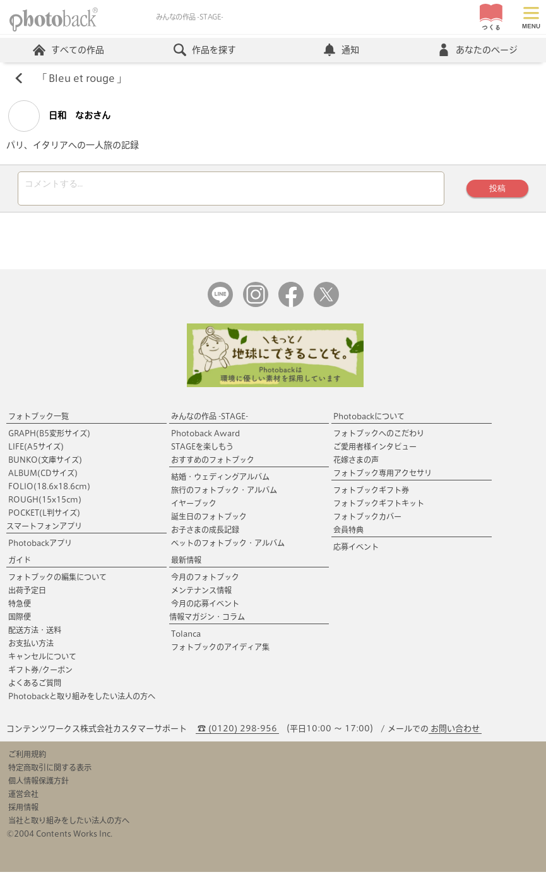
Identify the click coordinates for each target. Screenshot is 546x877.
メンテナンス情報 (201, 595)
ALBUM (43, 478)
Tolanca (186, 638)
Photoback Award (205, 438)
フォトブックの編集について (57, 582)
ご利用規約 (27, 759)
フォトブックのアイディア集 (220, 652)
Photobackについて (369, 421)
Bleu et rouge (82, 79)
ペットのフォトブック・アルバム (228, 548)
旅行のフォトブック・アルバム (224, 495)
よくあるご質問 (34, 688)
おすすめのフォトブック (212, 464)
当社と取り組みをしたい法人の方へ (68, 825)
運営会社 (23, 799)
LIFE (36, 451)
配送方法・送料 (34, 635)
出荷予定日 (27, 595)
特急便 (19, 608)
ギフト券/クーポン (40, 674)
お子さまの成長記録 (205, 534)
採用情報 (23, 812)
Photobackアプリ (40, 548)
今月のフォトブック (205, 582)
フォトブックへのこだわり (378, 438)
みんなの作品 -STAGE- (209, 421)
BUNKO (45, 464)
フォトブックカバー (367, 521)
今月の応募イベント (205, 608)
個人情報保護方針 (38, 785)
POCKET (44, 517)
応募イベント (356, 551)
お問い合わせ (455, 733)
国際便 (19, 621)
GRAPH (49, 438)
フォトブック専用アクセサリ (382, 478)
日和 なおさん (59, 117)
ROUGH (44, 504)
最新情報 (186, 565)
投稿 (496, 191)
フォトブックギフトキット (378, 508)
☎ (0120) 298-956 (237, 733)
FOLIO (49, 491)
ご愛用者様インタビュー (375, 451)
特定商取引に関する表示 (50, 772)
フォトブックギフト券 (371, 495)
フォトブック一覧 (38, 421)
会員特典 (348, 534)
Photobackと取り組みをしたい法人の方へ (81, 701)
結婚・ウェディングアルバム (220, 481)
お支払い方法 (31, 648)
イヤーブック (194, 508)
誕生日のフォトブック (209, 521)
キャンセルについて (42, 661)
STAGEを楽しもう (202, 451)
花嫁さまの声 (356, 464)
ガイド (19, 565)
